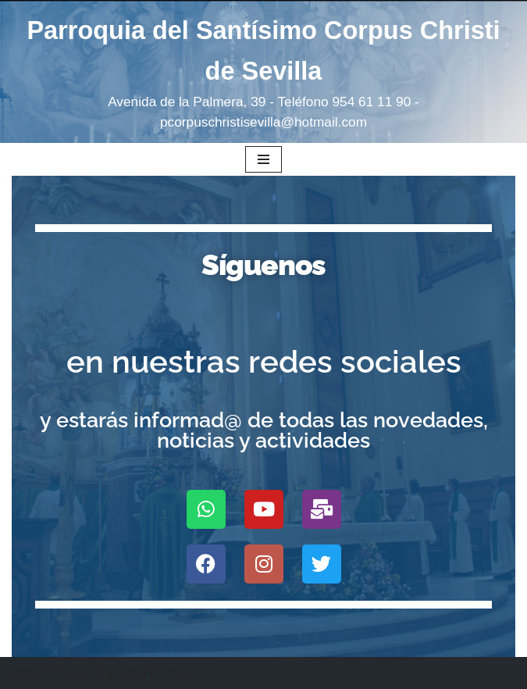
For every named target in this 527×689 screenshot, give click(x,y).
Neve (26, 673)
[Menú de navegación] (263, 159)
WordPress (191, 673)
